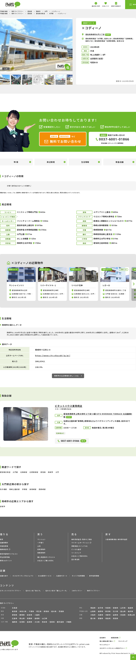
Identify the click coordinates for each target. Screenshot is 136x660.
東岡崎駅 (32, 489)
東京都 (14, 611)
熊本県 (44, 622)
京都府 (108, 615)
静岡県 (22, 615)
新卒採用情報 (94, 576)
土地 (39, 546)
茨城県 (61, 611)
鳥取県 (29, 618)
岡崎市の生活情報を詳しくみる (68, 376)
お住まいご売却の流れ (79, 556)
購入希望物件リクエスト (46, 557)
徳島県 (108, 618)
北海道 (14, 608)
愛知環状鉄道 (40, 13)
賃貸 (1, 539)
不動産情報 (4, 11)
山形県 (123, 608)
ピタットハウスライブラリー (10, 591)
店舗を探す (4, 576)
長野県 (100, 611)
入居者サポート (61, 576)
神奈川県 (23, 611)
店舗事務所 (4, 543)
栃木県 (53, 611)
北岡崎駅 (23, 472)
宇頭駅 (24, 489)
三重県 (37, 615)
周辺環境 (51, 162)
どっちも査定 (76, 549)
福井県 (130, 611)
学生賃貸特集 (5, 557)
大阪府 (93, 615)
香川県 (93, 618)
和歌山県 (131, 615)
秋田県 (108, 608)
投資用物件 (41, 549)
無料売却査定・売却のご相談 (81, 539)
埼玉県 (38, 611)
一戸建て (40, 543)
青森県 (93, 608)
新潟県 (108, 611)
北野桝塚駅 (33, 472)
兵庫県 (100, 615)
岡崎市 (38, 11)
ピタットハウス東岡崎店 (68, 405)
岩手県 (100, 608)
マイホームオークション (80, 543)
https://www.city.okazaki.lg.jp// (52, 355)
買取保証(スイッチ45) (79, 546)
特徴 (16, 162)
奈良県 (123, 615)
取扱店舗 (120, 162)
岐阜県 (29, 615)
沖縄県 (69, 622)
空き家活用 (75, 559)
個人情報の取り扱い (106, 641)
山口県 (44, 618)
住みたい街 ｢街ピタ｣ (33, 591)
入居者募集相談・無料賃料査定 (116, 539)
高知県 (115, 618)
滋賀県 (115, 615)
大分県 (37, 622)
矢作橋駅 (3, 489)
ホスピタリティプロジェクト (23, 576)
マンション (41, 539)
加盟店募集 (114, 638)
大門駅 (51, 13)
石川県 (115, 611)
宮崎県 (52, 622)
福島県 (130, 608)
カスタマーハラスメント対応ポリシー (112, 648)
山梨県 (93, 611)
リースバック (76, 553)
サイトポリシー (105, 645)
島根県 (37, 618)
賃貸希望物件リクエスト (9, 554)
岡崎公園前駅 (14, 489)
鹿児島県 (60, 622)
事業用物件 (41, 553)
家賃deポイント (6, 560)
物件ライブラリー (18, 11)
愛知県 (30, 11)
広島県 (14, 618)
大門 (46, 11)
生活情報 (85, 162)
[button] (71, 79)
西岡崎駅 (42, 489)
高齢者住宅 (4, 549)
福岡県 (14, 622)
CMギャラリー (77, 591)
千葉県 (31, 611)
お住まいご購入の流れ (45, 560)
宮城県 (115, 608)
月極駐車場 (4, 546)
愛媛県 (100, 618)
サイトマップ (122, 641)
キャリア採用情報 (78, 576)
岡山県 (22, 618)
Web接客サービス (44, 576)
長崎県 (29, 622)
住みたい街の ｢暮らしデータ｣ (56, 591)
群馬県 (46, 611)
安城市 (2, 506)
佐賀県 (22, 622)
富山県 (123, 611)
